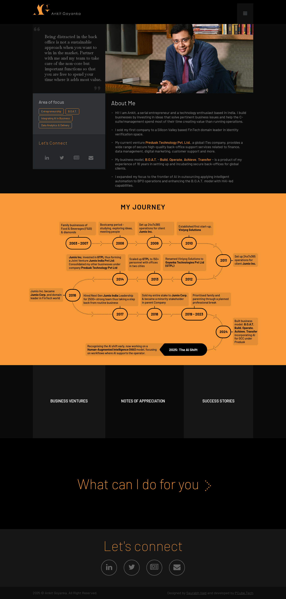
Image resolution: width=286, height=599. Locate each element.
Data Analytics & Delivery (55, 125)
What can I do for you (143, 483)
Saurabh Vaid (196, 593)
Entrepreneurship (51, 111)
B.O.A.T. (72, 111)
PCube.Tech (244, 593)
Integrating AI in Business (55, 118)
